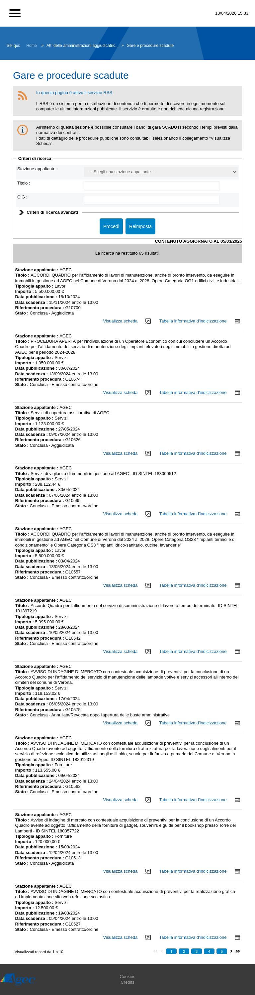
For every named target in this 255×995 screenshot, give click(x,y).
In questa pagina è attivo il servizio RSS (74, 92)
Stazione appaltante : (37, 168)
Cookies (127, 976)
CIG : (22, 196)
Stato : (22, 313)
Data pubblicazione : (36, 296)
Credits (127, 982)
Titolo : (23, 183)
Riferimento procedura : (39, 307)
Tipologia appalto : (35, 286)
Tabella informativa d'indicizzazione (193, 320)
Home (31, 45)
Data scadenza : (32, 302)
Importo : (25, 291)
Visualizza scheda (120, 320)
